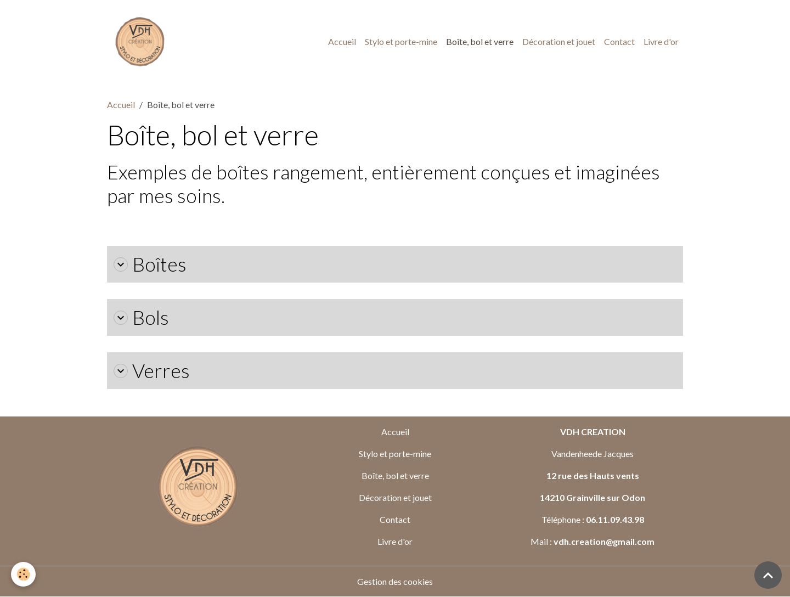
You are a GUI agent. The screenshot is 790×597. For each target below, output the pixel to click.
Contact (619, 41)
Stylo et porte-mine (401, 41)
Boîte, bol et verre (480, 41)
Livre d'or (661, 41)
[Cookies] (23, 574)
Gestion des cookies (395, 581)
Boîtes (150, 264)
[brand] (142, 42)
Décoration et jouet (558, 41)
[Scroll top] (768, 575)
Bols (141, 317)
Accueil (342, 41)
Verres (152, 370)
